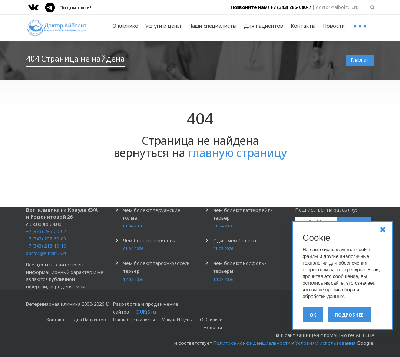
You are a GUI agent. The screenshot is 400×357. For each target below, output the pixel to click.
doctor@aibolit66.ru (47, 253)
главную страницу (237, 152)
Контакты (303, 25)
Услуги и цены (163, 25)
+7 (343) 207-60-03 (46, 238)
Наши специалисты (212, 25)
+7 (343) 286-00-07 (46, 231)
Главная (360, 60)
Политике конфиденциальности (251, 343)
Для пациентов (263, 25)
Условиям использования (325, 343)
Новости (334, 25)
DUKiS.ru (146, 311)
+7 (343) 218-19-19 (46, 245)
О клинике (125, 25)
